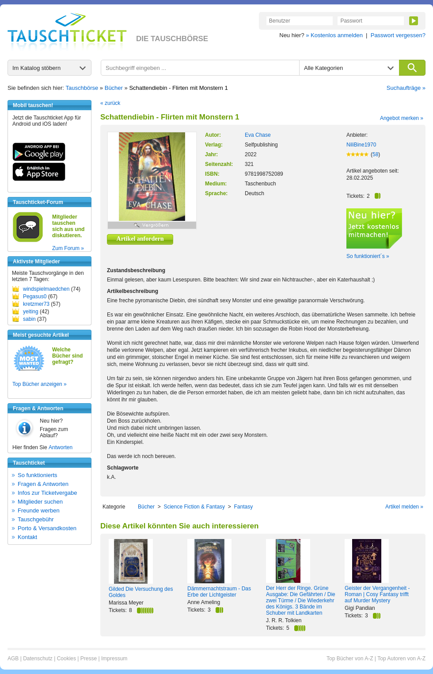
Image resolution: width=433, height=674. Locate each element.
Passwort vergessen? (398, 35)
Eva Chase (258, 135)
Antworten (60, 447)
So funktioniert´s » (367, 256)
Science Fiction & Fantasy (194, 507)
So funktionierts (37, 475)
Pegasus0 (34, 296)
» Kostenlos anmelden (334, 35)
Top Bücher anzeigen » (39, 384)
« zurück (110, 103)
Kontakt (27, 537)
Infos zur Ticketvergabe (47, 492)
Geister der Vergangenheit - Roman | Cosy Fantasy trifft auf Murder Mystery (377, 594)
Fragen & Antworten (43, 484)
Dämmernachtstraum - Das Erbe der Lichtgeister (219, 591)
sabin (29, 319)
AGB (13, 658)
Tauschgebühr (36, 519)
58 (375, 154)
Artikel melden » (404, 507)
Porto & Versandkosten (47, 528)
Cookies (66, 658)
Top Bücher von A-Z (350, 658)
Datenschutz (38, 658)
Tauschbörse (82, 88)
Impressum (114, 658)
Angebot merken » (401, 118)
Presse (88, 658)
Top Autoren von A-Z (401, 658)
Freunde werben (39, 510)
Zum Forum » (68, 248)
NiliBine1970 (361, 145)
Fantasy (243, 507)
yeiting (30, 311)
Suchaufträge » (406, 88)
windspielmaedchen (46, 289)
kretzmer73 (36, 304)
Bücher (114, 88)
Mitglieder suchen (40, 501)
